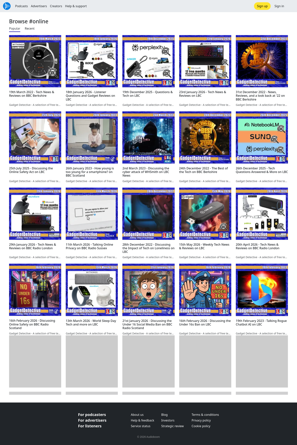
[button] (290, 6)
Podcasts (21, 6)
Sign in (279, 6)
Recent (29, 28)
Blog (164, 415)
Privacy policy (201, 420)
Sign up (262, 6)
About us (137, 415)
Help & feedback (142, 420)
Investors (167, 420)
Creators (56, 6)
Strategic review (172, 426)
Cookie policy (201, 426)
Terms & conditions (205, 415)
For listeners (90, 425)
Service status (140, 426)
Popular (14, 28)
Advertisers (39, 6)
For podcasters (92, 414)
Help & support (76, 6)
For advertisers (92, 420)
